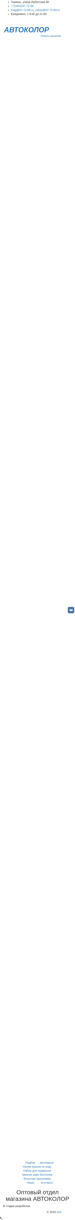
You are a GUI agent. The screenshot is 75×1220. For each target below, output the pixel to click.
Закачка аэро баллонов (37, 1174)
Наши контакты (37, 1182)
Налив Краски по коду (37, 1166)
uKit (59, 1212)
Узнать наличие (51, 36)
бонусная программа (37, 1178)
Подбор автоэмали (37, 1162)
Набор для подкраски (37, 1170)
